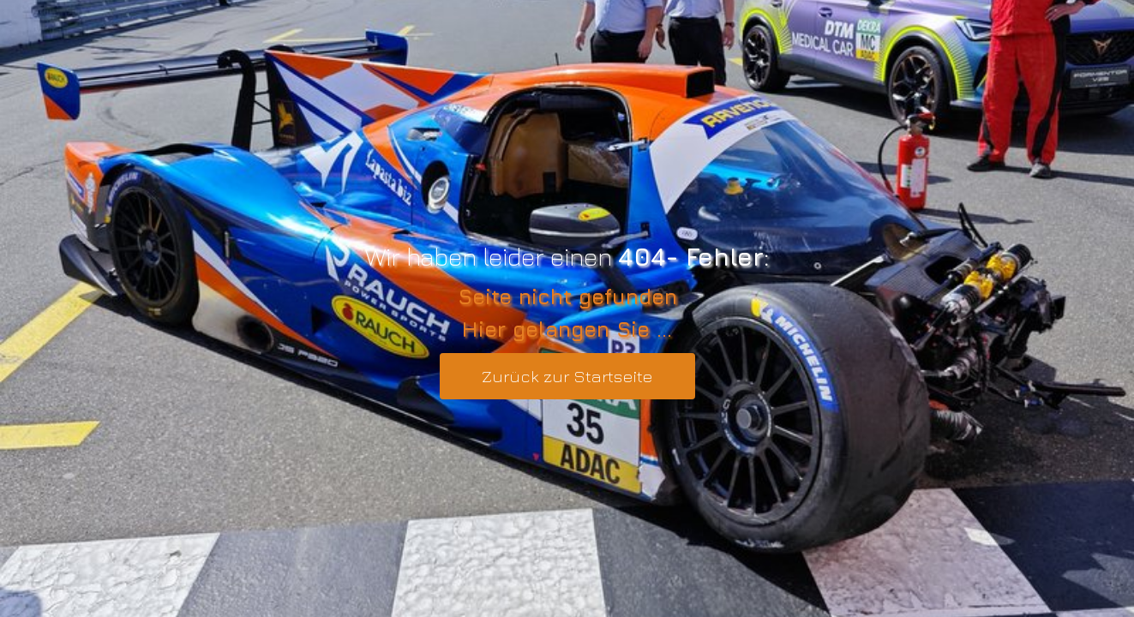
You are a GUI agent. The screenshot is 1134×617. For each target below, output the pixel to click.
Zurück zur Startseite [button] (567, 376)
